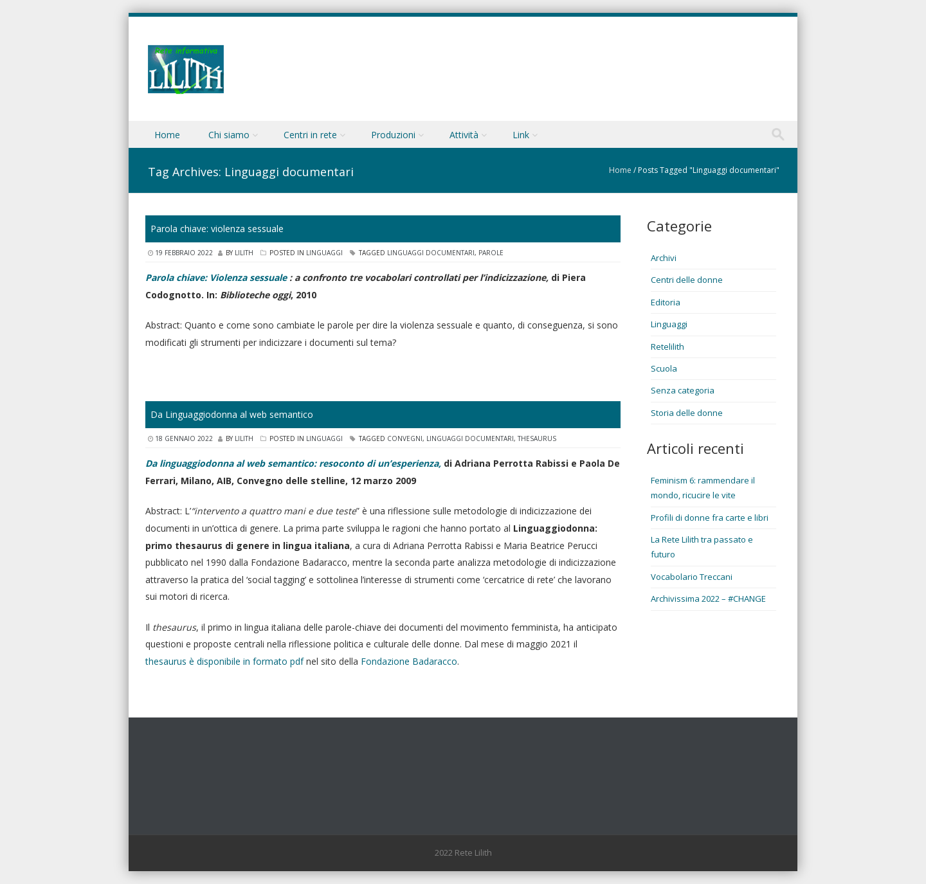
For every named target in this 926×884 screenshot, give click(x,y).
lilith (244, 252)
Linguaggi (324, 252)
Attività (463, 135)
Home (167, 135)
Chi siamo (229, 135)
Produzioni (393, 135)
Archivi (663, 258)
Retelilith (667, 346)
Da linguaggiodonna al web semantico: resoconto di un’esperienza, (293, 463)
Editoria (665, 302)
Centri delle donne (687, 279)
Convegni (404, 438)
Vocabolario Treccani (691, 576)
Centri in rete (310, 135)
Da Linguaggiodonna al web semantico (231, 414)
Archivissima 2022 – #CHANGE (708, 598)
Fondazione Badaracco (409, 661)
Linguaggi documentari (431, 252)
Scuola (664, 368)
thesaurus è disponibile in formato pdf (224, 661)
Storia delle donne (687, 413)
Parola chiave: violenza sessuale (217, 228)
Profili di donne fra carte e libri (709, 517)
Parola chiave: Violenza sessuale (216, 277)
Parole (491, 252)
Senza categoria (682, 390)
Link (521, 135)
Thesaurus (537, 438)
